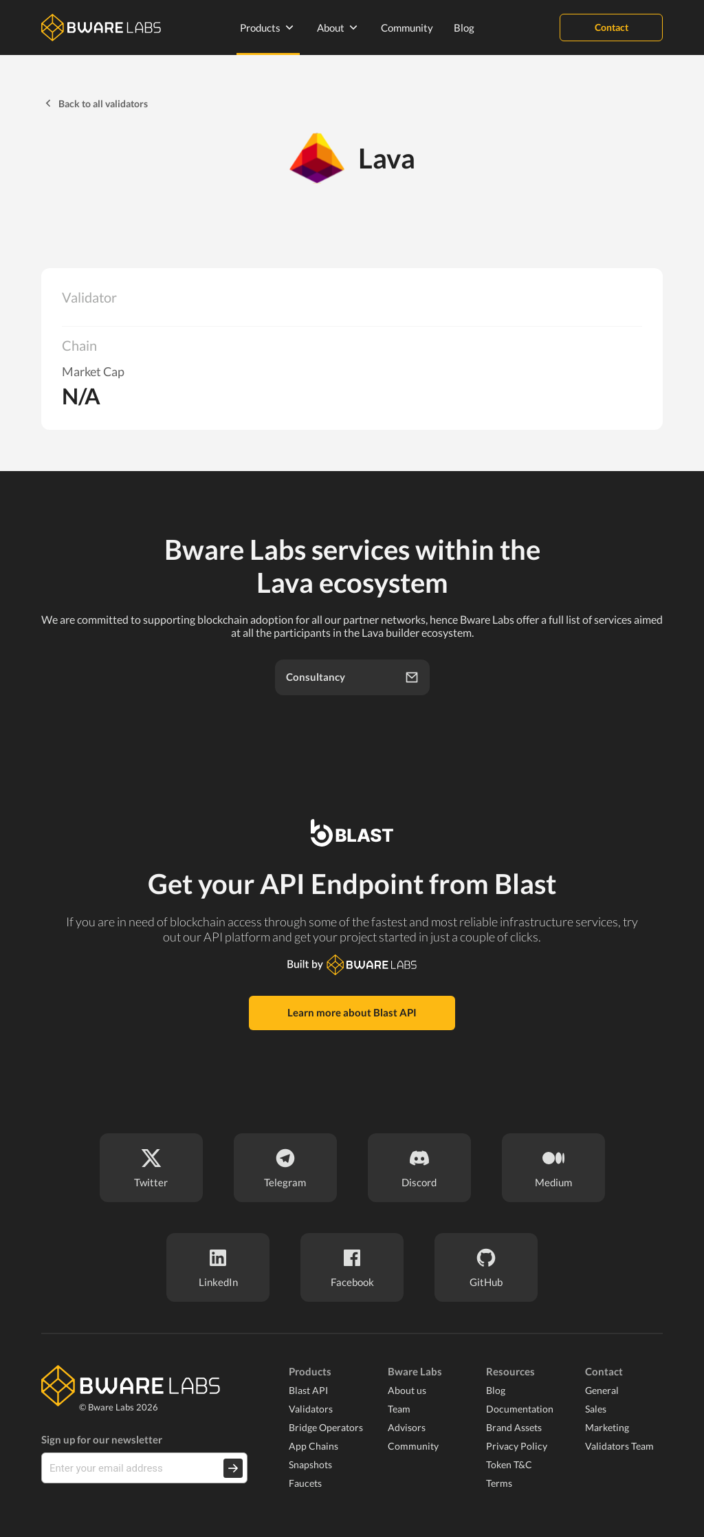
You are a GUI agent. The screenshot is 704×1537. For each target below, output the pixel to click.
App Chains (313, 1446)
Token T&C (509, 1464)
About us (407, 1390)
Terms (499, 1483)
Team (399, 1409)
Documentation (519, 1409)
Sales (595, 1409)
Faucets (305, 1483)
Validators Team (619, 1446)
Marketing (607, 1427)
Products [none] (268, 27)
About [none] (338, 27)
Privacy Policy (516, 1446)
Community (407, 27)
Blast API (308, 1390)
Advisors (407, 1427)
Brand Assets (514, 1427)
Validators (311, 1409)
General (602, 1390)
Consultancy (352, 677)
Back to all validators (94, 103)
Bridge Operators (326, 1427)
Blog (464, 27)
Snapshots (310, 1464)
